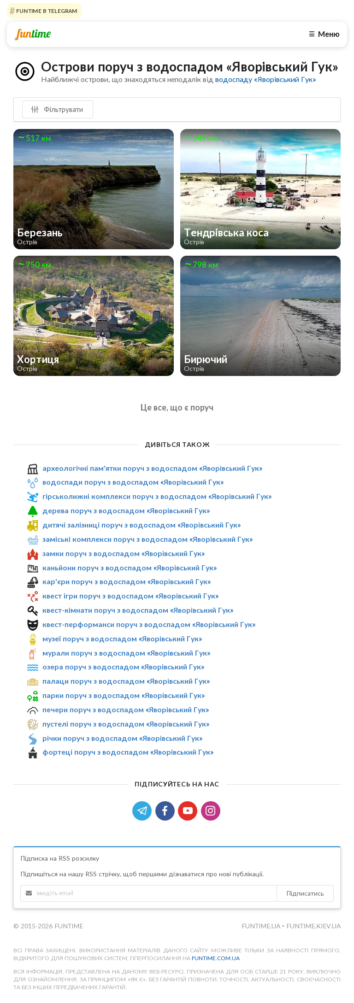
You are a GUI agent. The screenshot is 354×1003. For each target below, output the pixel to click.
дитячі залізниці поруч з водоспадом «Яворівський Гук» (141, 524)
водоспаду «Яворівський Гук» (265, 79)
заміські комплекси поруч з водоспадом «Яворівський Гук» (147, 538)
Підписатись (305, 893)
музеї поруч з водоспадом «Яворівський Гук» (122, 638)
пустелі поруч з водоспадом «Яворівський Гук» (125, 723)
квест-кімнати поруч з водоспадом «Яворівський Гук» (137, 609)
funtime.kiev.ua (313, 926)
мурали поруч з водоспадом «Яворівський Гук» (126, 652)
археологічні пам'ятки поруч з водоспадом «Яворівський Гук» (152, 467)
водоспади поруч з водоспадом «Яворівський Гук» (133, 482)
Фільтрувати (57, 109)
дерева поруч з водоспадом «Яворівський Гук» (126, 510)
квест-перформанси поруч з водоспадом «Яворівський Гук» (148, 624)
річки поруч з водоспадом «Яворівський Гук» (122, 737)
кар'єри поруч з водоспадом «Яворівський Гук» (126, 581)
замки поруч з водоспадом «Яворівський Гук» (123, 553)
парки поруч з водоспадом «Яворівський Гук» (123, 695)
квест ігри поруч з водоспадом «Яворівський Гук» (130, 595)
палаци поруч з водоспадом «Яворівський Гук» (126, 680)
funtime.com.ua (216, 958)
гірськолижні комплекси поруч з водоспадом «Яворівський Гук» (156, 496)
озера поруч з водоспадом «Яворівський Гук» (123, 666)
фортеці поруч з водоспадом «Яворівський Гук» (127, 752)
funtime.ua (262, 926)
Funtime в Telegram (46, 10)
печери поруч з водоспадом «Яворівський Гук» (125, 709)
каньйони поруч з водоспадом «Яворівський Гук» (129, 567)
